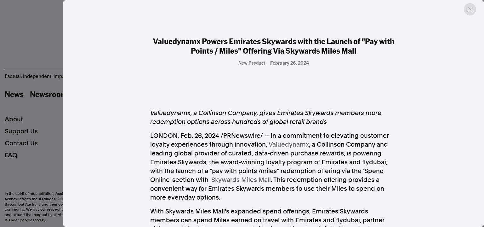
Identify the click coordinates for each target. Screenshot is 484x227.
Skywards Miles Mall (241, 179)
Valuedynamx (289, 144)
